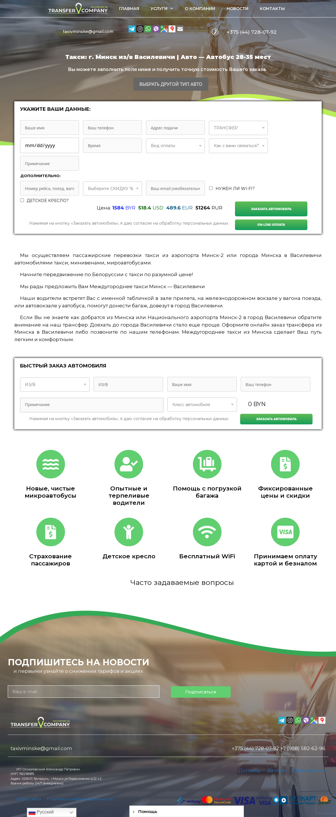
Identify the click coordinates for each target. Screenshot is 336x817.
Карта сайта (28, 799)
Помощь (147, 811)
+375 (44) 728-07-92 (252, 32)
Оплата (277, 770)
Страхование (308, 770)
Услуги (165, 8)
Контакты (272, 8)
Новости (237, 8)
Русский (41, 812)
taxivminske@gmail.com (88, 31)
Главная (129, 8)
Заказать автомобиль (271, 209)
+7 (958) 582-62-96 (302, 748)
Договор (249, 770)
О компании (200, 8)
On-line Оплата (271, 224)
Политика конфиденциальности (80, 799)
